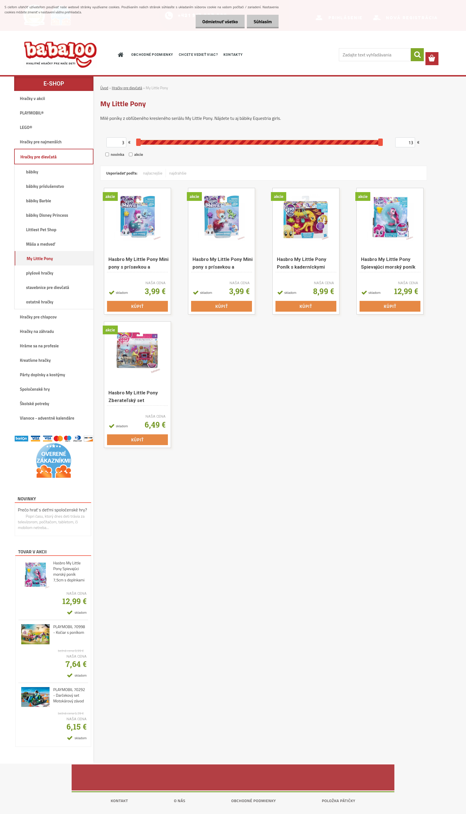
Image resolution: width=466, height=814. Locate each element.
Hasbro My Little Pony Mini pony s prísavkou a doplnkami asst (138, 263)
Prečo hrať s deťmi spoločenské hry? (52, 509)
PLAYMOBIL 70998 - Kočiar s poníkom (69, 629)
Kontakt (119, 801)
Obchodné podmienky (253, 801)
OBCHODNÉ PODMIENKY (152, 55)
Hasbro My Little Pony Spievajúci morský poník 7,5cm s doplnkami (69, 571)
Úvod (104, 88)
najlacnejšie (152, 173)
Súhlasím (262, 21)
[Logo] (60, 54)
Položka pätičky (338, 801)
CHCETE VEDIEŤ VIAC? (198, 55)
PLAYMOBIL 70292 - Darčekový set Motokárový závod (69, 695)
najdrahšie (178, 173)
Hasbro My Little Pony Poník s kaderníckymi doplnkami (301, 263)
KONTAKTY (233, 55)
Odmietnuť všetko (219, 21)
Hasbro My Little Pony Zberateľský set (133, 396)
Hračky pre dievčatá (127, 88)
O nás (179, 801)
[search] (417, 54)
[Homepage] (120, 54)
